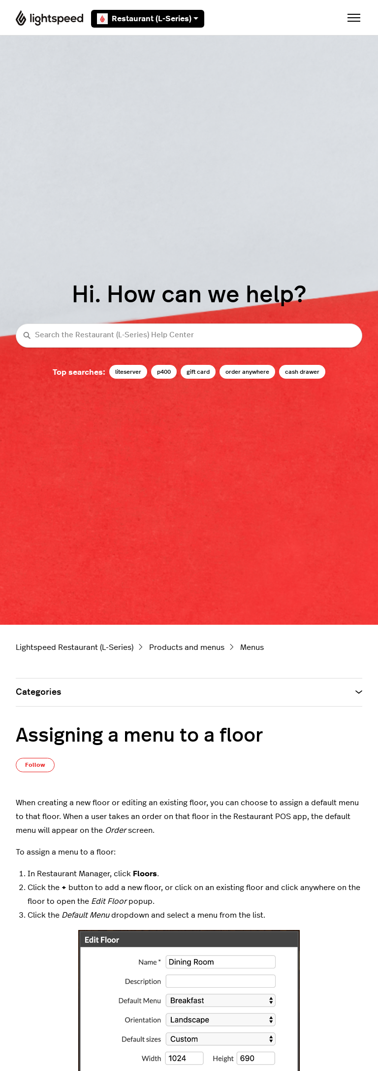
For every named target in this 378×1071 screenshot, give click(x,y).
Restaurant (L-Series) (147, 18)
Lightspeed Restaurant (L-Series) (74, 647)
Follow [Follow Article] (35, 765)
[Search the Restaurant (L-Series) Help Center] (189, 335)
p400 (164, 372)
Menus (252, 647)
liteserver (128, 372)
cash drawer (302, 372)
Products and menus (186, 647)
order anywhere (247, 372)
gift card (198, 372)
